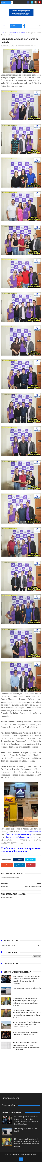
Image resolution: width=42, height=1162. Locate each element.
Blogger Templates (12, 1154)
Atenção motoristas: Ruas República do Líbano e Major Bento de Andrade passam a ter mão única (26, 1024)
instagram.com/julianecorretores (19, 837)
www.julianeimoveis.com (30, 832)
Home (3, 26)
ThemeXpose (32, 1154)
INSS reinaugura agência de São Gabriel (27, 988)
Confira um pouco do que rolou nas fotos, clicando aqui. (21, 850)
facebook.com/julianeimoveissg (18, 834)
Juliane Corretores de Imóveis (16, 33)
